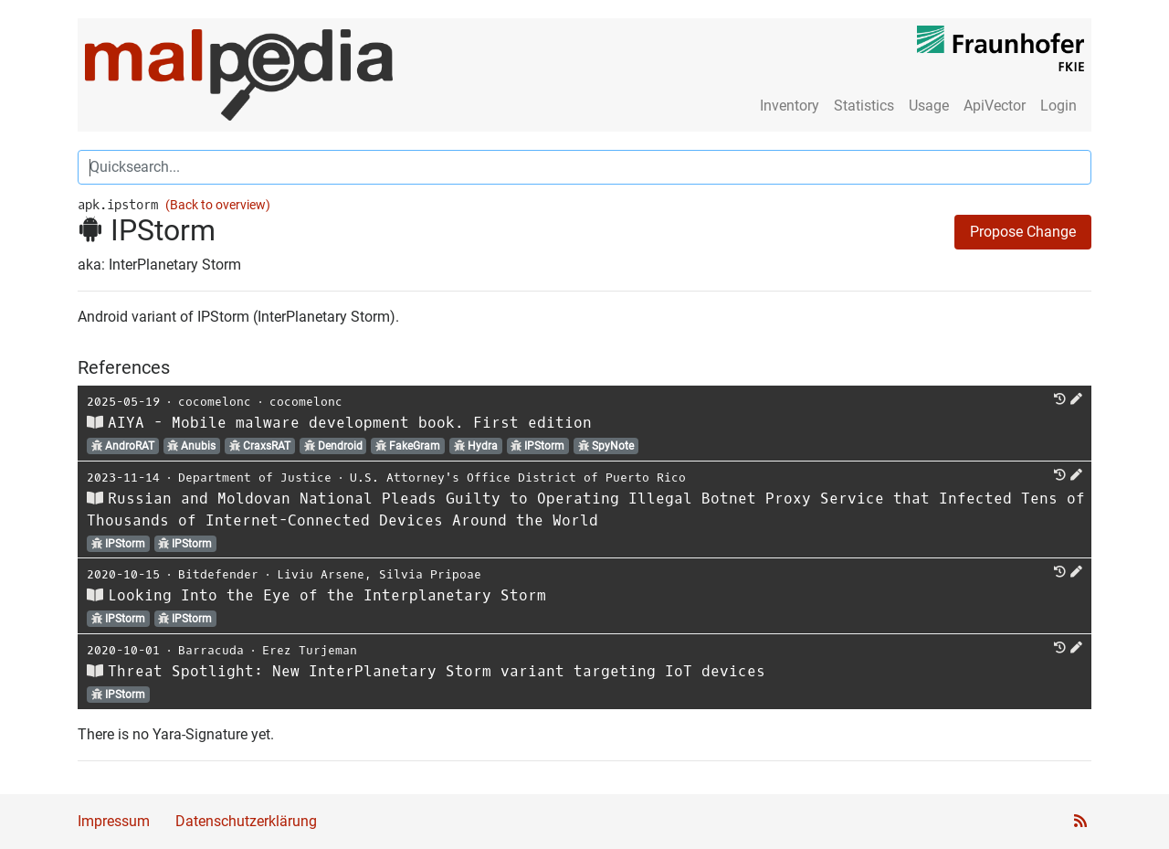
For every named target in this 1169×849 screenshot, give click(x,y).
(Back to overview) (217, 205)
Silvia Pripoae (430, 574)
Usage (929, 105)
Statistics (864, 105)
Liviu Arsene (320, 574)
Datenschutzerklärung (246, 821)
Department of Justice (255, 477)
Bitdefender (218, 574)
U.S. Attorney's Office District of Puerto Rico (518, 477)
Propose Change (1023, 231)
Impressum (114, 821)
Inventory (789, 105)
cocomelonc (214, 401)
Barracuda (211, 650)
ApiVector (995, 105)
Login (1058, 105)
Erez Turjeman (309, 650)
